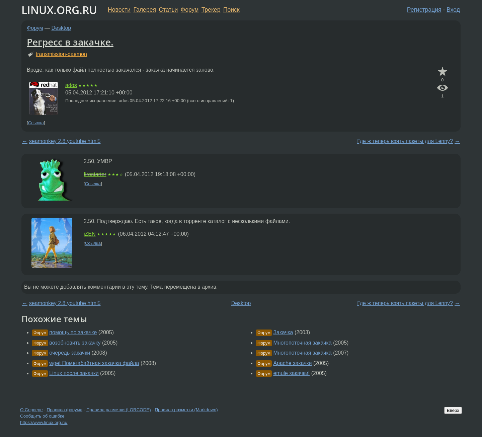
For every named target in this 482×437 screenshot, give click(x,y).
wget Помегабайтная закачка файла (94, 363)
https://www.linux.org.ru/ (43, 422)
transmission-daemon (61, 54)
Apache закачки (292, 363)
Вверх (453, 410)
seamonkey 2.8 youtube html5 (64, 141)
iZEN (90, 234)
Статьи (168, 9)
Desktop (61, 28)
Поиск (231, 9)
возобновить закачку (74, 343)
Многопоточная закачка (302, 343)
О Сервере (31, 409)
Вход (453, 9)
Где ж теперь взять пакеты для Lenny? (405, 141)
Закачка (283, 332)
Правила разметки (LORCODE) (118, 409)
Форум (189, 9)
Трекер (211, 9)
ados (71, 85)
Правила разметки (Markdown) (186, 409)
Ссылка (36, 122)
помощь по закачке (73, 332)
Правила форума (65, 409)
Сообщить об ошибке (42, 416)
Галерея (145, 9)
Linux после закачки (73, 373)
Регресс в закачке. (70, 41)
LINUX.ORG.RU (59, 10)
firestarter (95, 174)
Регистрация (424, 9)
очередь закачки (69, 353)
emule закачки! (291, 373)
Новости (119, 9)
